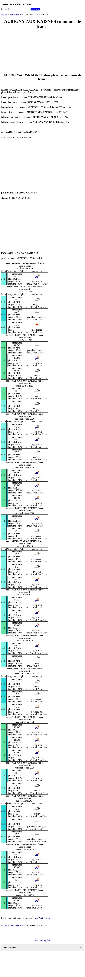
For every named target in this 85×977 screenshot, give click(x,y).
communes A (15, 15)
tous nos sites (10, 948)
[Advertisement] (42, 51)
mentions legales (42, 940)
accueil (4, 15)
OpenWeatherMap (42, 918)
